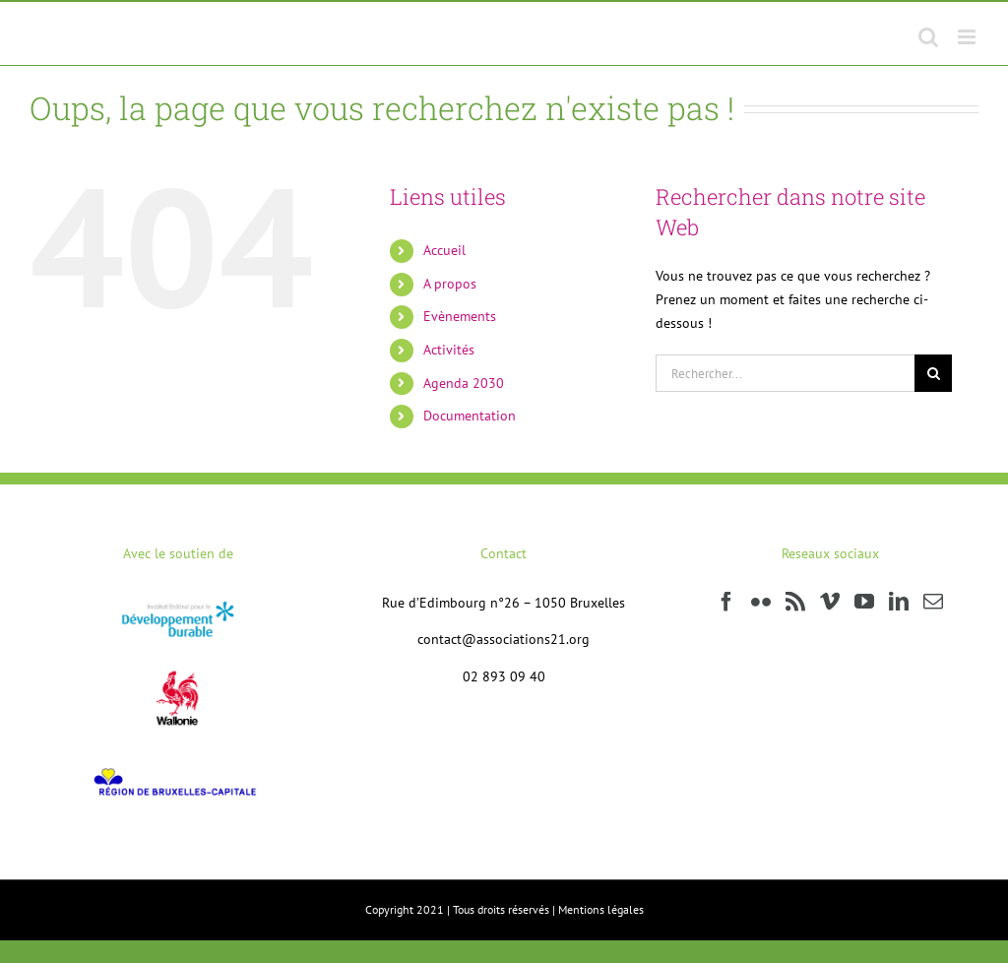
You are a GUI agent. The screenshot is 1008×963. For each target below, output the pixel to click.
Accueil (444, 250)
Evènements (459, 316)
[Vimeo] (830, 601)
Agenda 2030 (463, 383)
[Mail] (933, 601)
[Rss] (795, 601)
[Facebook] (726, 601)
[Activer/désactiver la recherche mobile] (928, 37)
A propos (449, 283)
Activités (448, 349)
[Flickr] (761, 601)
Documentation (469, 415)
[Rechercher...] (785, 373)
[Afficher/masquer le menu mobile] (968, 37)
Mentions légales (601, 909)
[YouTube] (864, 601)
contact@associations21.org (503, 639)
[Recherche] (933, 373)
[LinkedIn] (899, 601)
